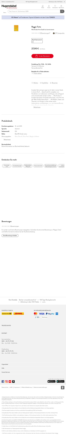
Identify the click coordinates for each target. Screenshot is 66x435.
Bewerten (55, 83)
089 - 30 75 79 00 (8, 341)
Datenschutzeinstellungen (40, 387)
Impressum (17, 387)
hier (25, 428)
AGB (11, 387)
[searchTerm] (34, 11)
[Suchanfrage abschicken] (62, 11)
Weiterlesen (37, 107)
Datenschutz (5, 387)
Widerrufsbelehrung (27, 387)
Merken (36, 83)
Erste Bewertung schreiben (10, 235)
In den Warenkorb (42, 56)
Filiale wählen (38, 73)
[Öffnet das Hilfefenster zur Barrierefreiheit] (62, 388)
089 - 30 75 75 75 (7, 351)
